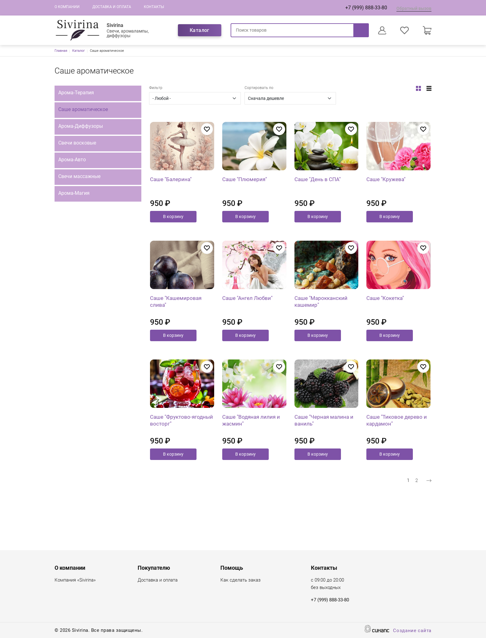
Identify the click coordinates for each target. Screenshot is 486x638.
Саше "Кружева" (385, 193)
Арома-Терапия (76, 93)
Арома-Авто (72, 160)
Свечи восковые (77, 143)
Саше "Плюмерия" (244, 193)
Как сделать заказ (240, 580)
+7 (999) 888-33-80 (366, 8)
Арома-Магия (74, 193)
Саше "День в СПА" (317, 193)
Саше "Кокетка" (385, 327)
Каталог (200, 30)
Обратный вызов (413, 8)
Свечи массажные (79, 176)
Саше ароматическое (83, 109)
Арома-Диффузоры (80, 126)
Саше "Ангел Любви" (247, 327)
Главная (61, 51)
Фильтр (155, 88)
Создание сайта (412, 631)
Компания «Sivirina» (75, 580)
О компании (67, 7)
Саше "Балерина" (171, 193)
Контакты (154, 7)
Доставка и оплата (111, 7)
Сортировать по (259, 88)
